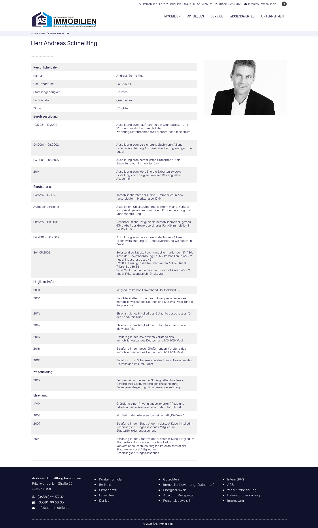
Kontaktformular (111, 479)
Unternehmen (272, 16)
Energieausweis (174, 490)
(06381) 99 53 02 (227, 4)
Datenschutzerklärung (243, 495)
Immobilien (172, 16)
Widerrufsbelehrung (241, 490)
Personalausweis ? (176, 501)
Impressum (235, 501)
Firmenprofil (108, 490)
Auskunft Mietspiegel (178, 495)
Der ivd (104, 501)
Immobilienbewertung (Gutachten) (188, 485)
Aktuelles (195, 16)
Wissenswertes (242, 16)
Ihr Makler (106, 485)
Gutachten (171, 479)
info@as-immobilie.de (260, 4)
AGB (230, 485)
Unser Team (108, 495)
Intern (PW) (235, 479)
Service (217, 16)
